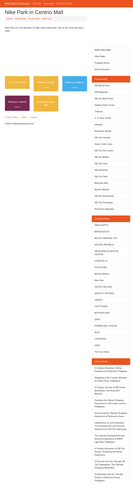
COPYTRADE (101, 306)
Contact (33, 117)
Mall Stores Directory (17, 3)
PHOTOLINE (101, 267)
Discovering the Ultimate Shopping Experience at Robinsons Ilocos (111, 414)
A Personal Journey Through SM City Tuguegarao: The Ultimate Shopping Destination (110, 464)
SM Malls (37, 4)
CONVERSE (100, 339)
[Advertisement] (46, 55)
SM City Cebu (101, 163)
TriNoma (99, 111)
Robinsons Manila (46, 82)
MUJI (97, 332)
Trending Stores (102, 219)
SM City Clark (101, 176)
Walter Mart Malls (103, 50)
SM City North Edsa (104, 98)
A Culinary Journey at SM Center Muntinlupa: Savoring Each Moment (110, 390)
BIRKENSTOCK (102, 232)
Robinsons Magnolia (74, 82)
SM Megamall (101, 92)
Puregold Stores (102, 63)
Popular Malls (101, 79)
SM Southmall (101, 170)
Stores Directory (102, 69)
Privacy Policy (11, 117)
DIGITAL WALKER (103, 287)
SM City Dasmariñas (104, 196)
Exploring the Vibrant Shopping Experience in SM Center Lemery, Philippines (110, 403)
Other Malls (100, 56)
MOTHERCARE (102, 313)
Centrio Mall (34, 19)
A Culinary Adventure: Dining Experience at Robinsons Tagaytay (111, 369)
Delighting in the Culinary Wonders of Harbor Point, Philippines (111, 379)
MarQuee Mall (101, 183)
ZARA (97, 319)
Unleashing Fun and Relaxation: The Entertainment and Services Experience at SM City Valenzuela (111, 426)
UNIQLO (99, 300)
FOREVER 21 (101, 261)
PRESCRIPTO (101, 225)
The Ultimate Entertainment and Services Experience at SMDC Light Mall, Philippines (110, 439)
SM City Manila (102, 157)
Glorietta (99, 124)
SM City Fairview (102, 137)
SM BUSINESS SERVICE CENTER (107, 253)
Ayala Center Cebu (103, 144)
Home (10, 19)
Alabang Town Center (105, 105)
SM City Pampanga (104, 202)
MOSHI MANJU (102, 274)
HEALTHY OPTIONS (104, 293)
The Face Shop (102, 352)
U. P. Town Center (17, 82)
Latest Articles (101, 361)
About (24, 117)
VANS (97, 345)
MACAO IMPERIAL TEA (106, 238)
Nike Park (46, 19)
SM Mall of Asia (102, 85)
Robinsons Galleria (17, 102)
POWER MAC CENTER (106, 326)
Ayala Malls (48, 4)
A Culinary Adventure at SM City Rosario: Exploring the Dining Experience (110, 451)
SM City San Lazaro (104, 150)
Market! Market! (102, 189)
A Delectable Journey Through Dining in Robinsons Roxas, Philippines (109, 477)
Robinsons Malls (64, 4)
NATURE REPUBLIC (104, 245)
